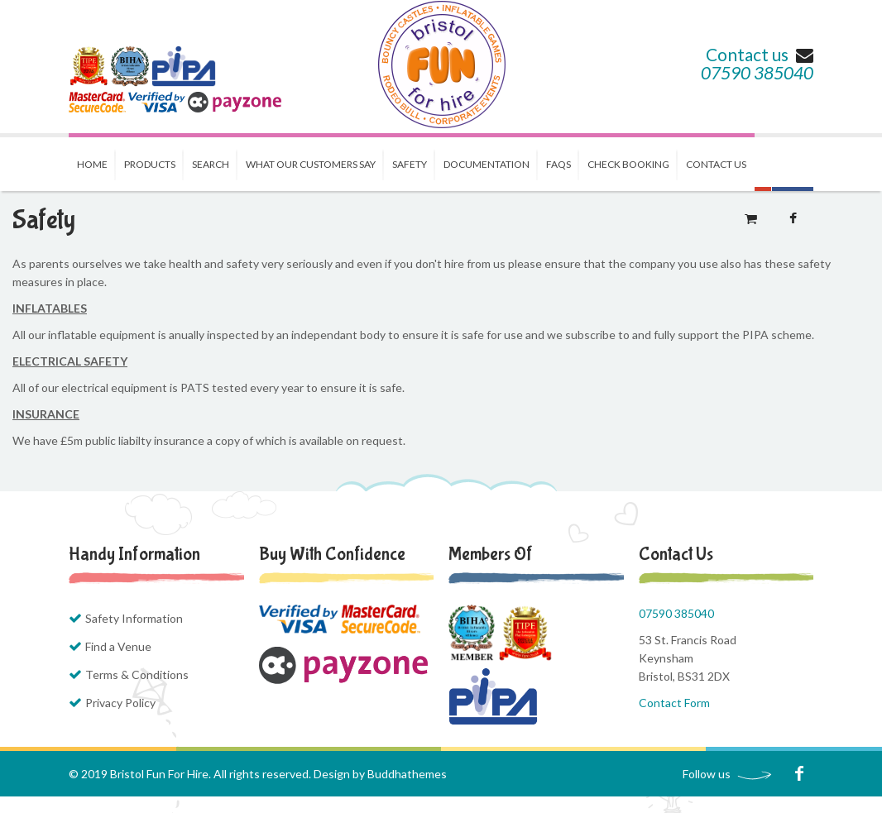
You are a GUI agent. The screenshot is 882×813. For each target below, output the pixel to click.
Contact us (759, 54)
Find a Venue (118, 646)
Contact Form (674, 703)
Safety (409, 164)
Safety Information (134, 618)
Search (210, 164)
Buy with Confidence (332, 554)
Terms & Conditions (137, 674)
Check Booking (628, 164)
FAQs (558, 164)
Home (92, 164)
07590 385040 (757, 72)
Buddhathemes (407, 774)
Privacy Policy (120, 703)
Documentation (486, 164)
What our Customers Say (311, 164)
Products (149, 164)
